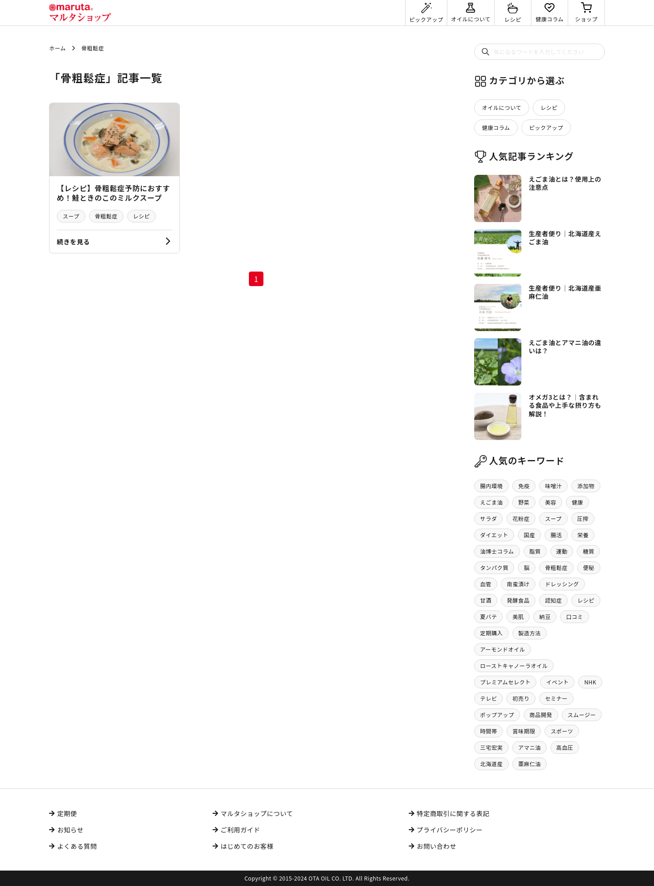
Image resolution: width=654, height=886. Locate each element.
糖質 (588, 551)
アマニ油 (529, 747)
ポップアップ (497, 714)
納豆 (544, 616)
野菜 (524, 502)
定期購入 (491, 633)
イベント (557, 682)
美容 (550, 502)
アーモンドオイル (502, 649)
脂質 (535, 551)
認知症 (553, 600)
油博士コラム (497, 551)
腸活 (556, 535)
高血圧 (564, 747)
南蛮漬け (518, 584)
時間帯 (488, 731)
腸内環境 (491, 486)
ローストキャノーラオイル (514, 665)
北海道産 (491, 763)
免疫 (524, 486)
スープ (71, 216)
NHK (590, 682)
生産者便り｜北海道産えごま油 (565, 237)
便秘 (589, 567)
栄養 (583, 535)
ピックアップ (546, 127)
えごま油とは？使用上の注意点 (565, 183)
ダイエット (494, 535)
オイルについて (501, 107)
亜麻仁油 (529, 763)
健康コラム (496, 127)
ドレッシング (562, 584)
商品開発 (541, 714)
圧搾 (583, 518)
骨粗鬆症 (106, 216)
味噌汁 (553, 486)
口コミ (574, 616)
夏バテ (488, 616)
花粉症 (520, 518)
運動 (562, 551)
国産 (529, 535)
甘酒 (485, 600)
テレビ (488, 698)
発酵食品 (518, 600)
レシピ (141, 216)
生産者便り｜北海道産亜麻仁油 (565, 292)
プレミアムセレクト (505, 682)
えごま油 (491, 502)
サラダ (488, 518)
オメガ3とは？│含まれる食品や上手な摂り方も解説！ (565, 405)
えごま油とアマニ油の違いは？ (565, 346)
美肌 (518, 616)
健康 (577, 502)
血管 (485, 584)
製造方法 (529, 633)
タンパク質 (494, 567)
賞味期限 (523, 731)
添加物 (585, 486)
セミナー (556, 698)
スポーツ (561, 731)
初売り (520, 698)
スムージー (582, 714)
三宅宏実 (491, 747)
